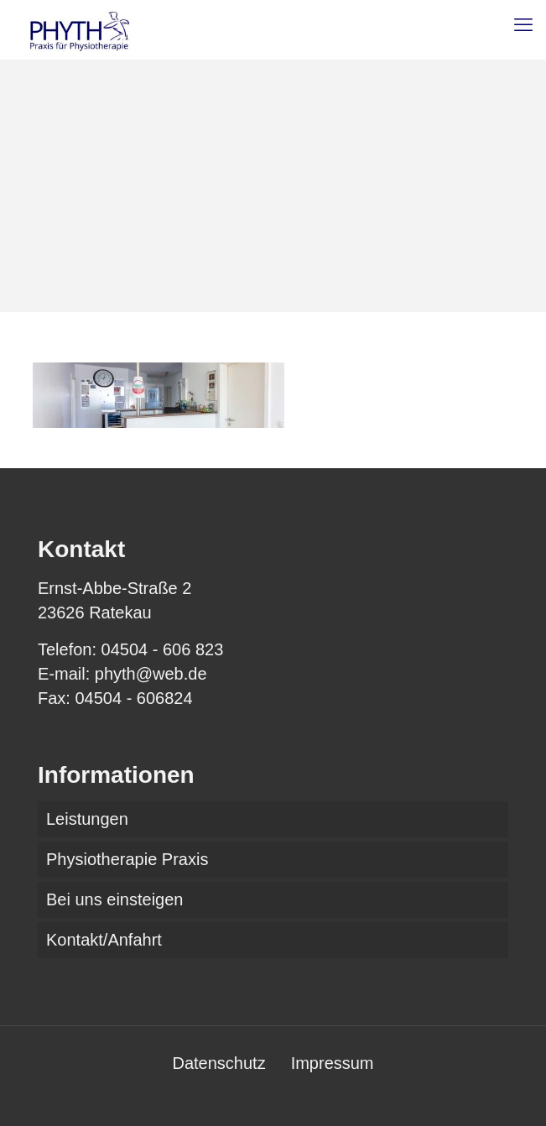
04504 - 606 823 (162, 649)
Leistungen (87, 819)
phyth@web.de (151, 674)
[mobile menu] (523, 25)
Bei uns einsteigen (114, 899)
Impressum (332, 1063)
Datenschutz (218, 1063)
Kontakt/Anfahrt (104, 940)
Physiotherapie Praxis (127, 859)
